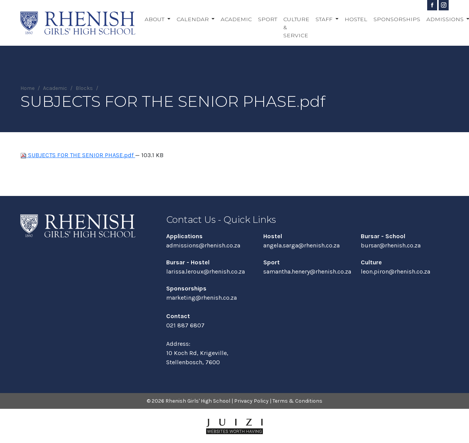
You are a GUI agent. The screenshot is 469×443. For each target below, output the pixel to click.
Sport (267, 19)
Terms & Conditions (297, 401)
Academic (236, 19)
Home (27, 88)
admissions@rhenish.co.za (203, 245)
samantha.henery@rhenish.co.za (307, 271)
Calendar (193, 19)
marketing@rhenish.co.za (201, 297)
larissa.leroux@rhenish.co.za (205, 271)
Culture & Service (296, 27)
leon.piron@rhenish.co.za (395, 271)
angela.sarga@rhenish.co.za (301, 245)
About (155, 19)
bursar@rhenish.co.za (391, 245)
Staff (324, 19)
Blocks (84, 88)
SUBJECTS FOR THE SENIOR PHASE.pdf (77, 155)
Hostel (356, 19)
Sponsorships (396, 19)
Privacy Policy (251, 401)
